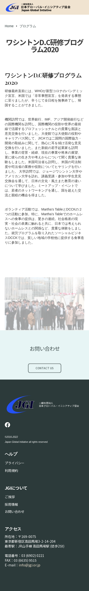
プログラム (27, 26)
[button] (77, 7)
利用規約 (11, 470)
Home (9, 26)
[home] (38, 7)
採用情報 (11, 504)
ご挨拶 (10, 496)
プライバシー (14, 463)
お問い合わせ (14, 511)
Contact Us (45, 371)
